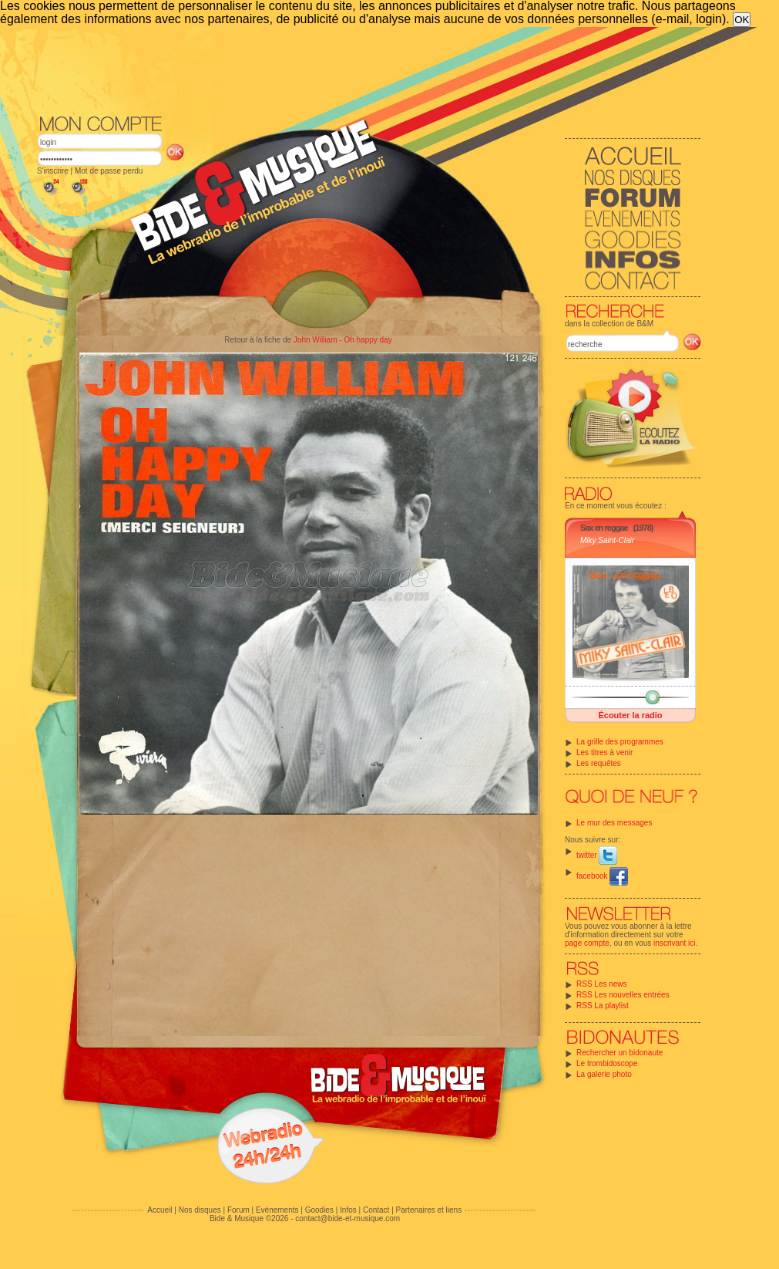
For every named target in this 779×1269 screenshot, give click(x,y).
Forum (238, 1210)
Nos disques (200, 1210)
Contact (376, 1210)
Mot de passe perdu (109, 171)
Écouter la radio (630, 715)
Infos (348, 1210)
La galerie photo (604, 1074)
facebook (602, 876)
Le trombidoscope (607, 1063)
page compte (587, 943)
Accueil (159, 1210)
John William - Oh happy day (343, 340)
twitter (596, 855)
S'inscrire (53, 171)
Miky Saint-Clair (607, 540)
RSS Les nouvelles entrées (623, 995)
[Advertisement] (369, 69)
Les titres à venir (604, 752)
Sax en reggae (604, 527)
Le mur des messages (614, 822)
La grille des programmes (619, 741)
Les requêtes (598, 763)
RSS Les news (601, 984)
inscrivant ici (674, 943)
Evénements (277, 1210)
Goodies (319, 1210)
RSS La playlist (602, 1005)
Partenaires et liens (429, 1210)
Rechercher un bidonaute (619, 1052)
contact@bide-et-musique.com (347, 1218)
